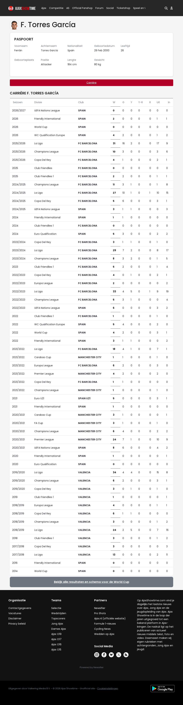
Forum (99, 8)
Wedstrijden (58, 613)
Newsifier (99, 608)
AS (67, 8)
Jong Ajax (57, 623)
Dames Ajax (58, 629)
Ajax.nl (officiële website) (110, 618)
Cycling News (102, 629)
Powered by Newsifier (91, 667)
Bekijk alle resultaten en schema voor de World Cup (91, 582)
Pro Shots (100, 613)
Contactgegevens (19, 608)
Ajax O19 (56, 634)
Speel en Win (141, 8)
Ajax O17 (56, 639)
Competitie (55, 8)
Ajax (43, 8)
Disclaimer (14, 618)
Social (109, 8)
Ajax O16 (56, 644)
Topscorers (58, 618)
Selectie (56, 608)
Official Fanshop (80, 8)
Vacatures (14, 613)
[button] (166, 8)
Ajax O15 (56, 649)
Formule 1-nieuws (105, 623)
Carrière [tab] (91, 82)
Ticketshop (123, 8)
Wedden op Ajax (104, 634)
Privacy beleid (17, 623)
